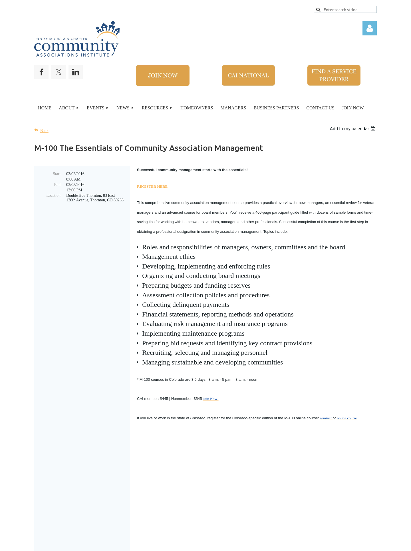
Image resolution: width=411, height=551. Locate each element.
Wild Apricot (296, 543)
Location (53, 195)
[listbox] (353, 128)
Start (57, 174)
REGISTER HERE (152, 186)
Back (44, 131)
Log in (369, 28)
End (57, 185)
